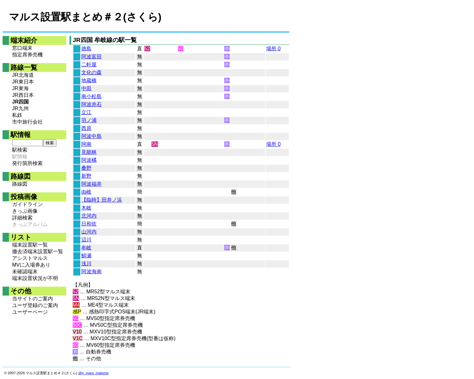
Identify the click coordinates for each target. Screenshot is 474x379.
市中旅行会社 (27, 122)
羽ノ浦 (89, 120)
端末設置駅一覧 (30, 244)
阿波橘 (89, 160)
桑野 (86, 168)
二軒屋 (89, 64)
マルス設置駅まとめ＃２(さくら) (85, 17)
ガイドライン (27, 204)
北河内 (89, 215)
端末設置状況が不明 (35, 278)
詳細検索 (22, 217)
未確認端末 (25, 271)
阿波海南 (91, 271)
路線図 (19, 184)
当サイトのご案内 (32, 298)
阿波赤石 (91, 104)
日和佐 (89, 223)
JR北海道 (23, 75)
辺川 (86, 239)
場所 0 (273, 48)
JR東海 (20, 88)
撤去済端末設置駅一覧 (37, 251)
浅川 (86, 263)
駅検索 (19, 150)
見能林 (89, 152)
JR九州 (20, 108)
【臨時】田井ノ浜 (101, 200)
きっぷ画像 (25, 211)
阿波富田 (91, 56)
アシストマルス (30, 258)
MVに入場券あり (31, 265)
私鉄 (17, 115)
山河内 (89, 231)
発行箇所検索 (27, 163)
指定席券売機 (27, 54)
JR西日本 (23, 95)
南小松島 (91, 96)
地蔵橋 (89, 80)
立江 (86, 112)
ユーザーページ (30, 312)
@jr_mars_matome (93, 373)
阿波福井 (91, 184)
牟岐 (86, 247)
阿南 (86, 144)
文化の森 (91, 72)
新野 (86, 176)
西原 (86, 128)
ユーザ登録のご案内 (35, 305)
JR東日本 (23, 81)
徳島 (86, 48)
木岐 (86, 208)
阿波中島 (91, 136)
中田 (86, 88)
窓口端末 (22, 48)
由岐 (86, 192)
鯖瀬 (86, 255)
